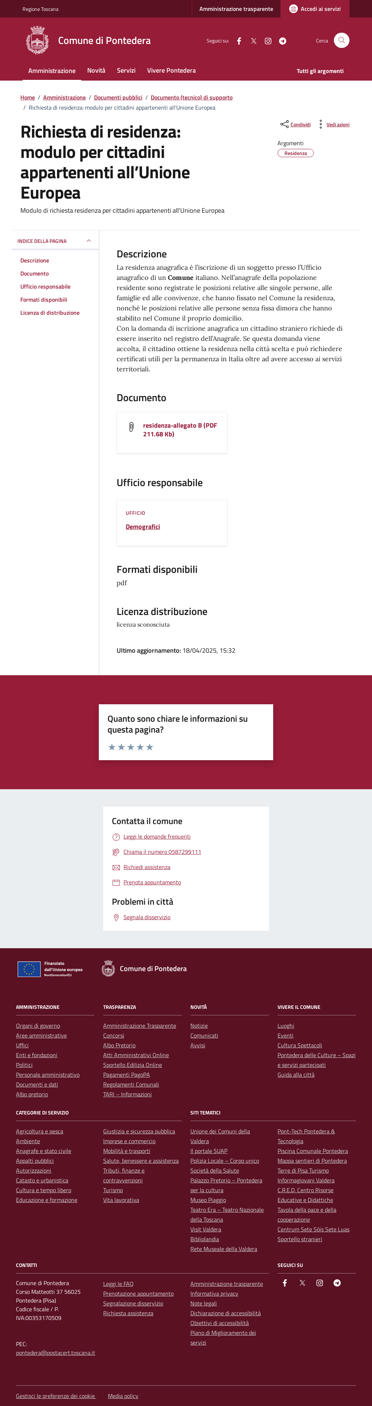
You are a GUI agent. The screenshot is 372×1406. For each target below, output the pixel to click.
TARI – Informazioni (127, 1094)
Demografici (143, 526)
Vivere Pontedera (171, 70)
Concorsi (113, 1035)
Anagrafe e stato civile (43, 1150)
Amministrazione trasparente (236, 8)
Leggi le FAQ (118, 1283)
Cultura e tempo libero (43, 1190)
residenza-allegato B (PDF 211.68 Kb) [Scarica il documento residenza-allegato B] (180, 430)
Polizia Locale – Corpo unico (224, 1160)
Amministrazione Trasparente (139, 1025)
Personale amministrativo (48, 1074)
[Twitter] (250, 40)
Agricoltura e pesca (39, 1131)
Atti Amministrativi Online (136, 1055)
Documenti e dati (37, 1084)
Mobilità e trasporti (126, 1150)
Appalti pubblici (35, 1160)
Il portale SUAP (208, 1150)
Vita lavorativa (121, 1199)
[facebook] (236, 40)
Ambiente (28, 1141)
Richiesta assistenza (128, 1313)
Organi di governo (38, 1025)
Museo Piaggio (208, 1199)
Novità (96, 70)
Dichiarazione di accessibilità (225, 1313)
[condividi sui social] (295, 124)
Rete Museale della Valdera (223, 1248)
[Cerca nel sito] (341, 40)
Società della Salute (214, 1170)
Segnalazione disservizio (133, 1303)
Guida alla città (296, 1074)
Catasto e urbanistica (42, 1180)
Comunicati (204, 1035)
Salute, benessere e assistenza (141, 1160)
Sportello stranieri (300, 1239)
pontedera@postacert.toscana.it (55, 1352)
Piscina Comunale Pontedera (313, 1150)
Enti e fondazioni (36, 1055)
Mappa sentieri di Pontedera (312, 1160)
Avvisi (197, 1045)
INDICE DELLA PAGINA (55, 240)
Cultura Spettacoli (300, 1045)
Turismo (113, 1190)
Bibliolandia (204, 1239)
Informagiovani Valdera (306, 1180)
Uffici (22, 1045)
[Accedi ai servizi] (314, 8)
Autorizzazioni (33, 1170)
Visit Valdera (205, 1229)
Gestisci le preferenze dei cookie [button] (56, 1395)
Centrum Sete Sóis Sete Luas (313, 1229)
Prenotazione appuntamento (138, 1293)
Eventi (286, 1035)
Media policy (123, 1395)
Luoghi (286, 1025)
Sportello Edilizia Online (132, 1064)
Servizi (126, 70)
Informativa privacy (214, 1293)
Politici (24, 1064)
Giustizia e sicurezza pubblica (139, 1131)
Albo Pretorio (119, 1045)
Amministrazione (52, 71)
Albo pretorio (32, 1094)
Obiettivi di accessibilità (219, 1323)
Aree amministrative (41, 1035)
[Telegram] (279, 40)
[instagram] (265, 40)
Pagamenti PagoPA (126, 1074)
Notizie (199, 1025)
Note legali (203, 1303)
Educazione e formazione (46, 1199)
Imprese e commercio (129, 1141)
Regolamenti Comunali (131, 1084)
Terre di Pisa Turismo (303, 1170)
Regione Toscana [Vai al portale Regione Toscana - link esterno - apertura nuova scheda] (40, 9)
